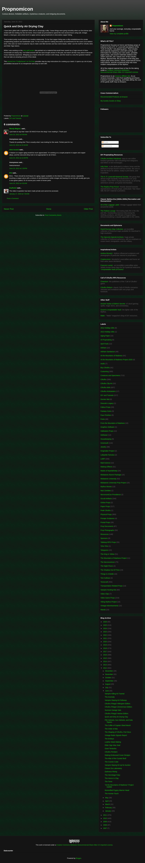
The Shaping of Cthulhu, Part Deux (118, 732)
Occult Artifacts (106, 499)
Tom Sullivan (105, 578)
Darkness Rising (111, 772)
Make (103, 316)
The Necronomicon (108, 562)
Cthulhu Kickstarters (108, 391)
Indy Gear (104, 167)
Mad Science (105, 463)
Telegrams (104, 550)
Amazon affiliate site (122, 76)
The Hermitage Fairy (112, 775)
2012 (105, 668)
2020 (105, 642)
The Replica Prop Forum (110, 187)
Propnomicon (17, 9)
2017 (105, 652)
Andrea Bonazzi (106, 253)
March (107, 804)
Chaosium (104, 282)
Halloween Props (107, 431)
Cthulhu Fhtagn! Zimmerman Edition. (118, 707)
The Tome (108, 782)
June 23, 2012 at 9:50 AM (18, 134)
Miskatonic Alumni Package (111, 475)
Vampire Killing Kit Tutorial (114, 694)
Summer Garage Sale (113, 710)
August (108, 684)
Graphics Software (107, 427)
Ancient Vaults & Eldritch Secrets (113, 304)
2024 (105, 628)
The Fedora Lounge (108, 211)
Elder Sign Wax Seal (112, 745)
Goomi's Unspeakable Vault (111, 310)
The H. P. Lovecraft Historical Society (114, 177)
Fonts (103, 419)
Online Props (105, 503)
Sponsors (104, 538)
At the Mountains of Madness (111, 356)
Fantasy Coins (106, 411)
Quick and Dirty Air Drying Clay (116, 717)
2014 (105, 661)
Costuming (105, 371)
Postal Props (105, 522)
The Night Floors (107, 566)
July (107, 687)
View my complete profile (119, 34)
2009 (105, 822)
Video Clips (105, 594)
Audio (103, 364)
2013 (105, 665)
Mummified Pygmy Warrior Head (117, 790)
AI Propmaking (106, 340)
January (108, 811)
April (107, 801)
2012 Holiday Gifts (107, 328)
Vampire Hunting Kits (108, 590)
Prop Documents (107, 526)
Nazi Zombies (106, 491)
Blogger (78, 858)
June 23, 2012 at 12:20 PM (18, 158)
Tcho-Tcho (104, 546)
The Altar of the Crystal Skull (115, 758)
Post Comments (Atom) (53, 215)
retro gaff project (28, 50)
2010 (105, 818)
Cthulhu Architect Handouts (111, 159)
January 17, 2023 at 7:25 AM (19, 194)
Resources (105, 534)
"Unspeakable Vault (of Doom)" (112, 269)
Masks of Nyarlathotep (109, 471)
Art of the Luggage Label (110, 205)
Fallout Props (105, 407)
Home (48, 209)
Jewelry (103, 447)
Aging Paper (105, 336)
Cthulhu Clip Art (106, 383)
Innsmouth (104, 443)
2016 (105, 655)
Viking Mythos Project (109, 602)
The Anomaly (110, 697)
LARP (103, 459)
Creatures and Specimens (110, 375)
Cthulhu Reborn (106, 287)
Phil (10, 173)
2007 (105, 828)
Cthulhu (103, 379)
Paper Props (105, 506)
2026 (105, 622)
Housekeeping (106, 439)
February (108, 808)
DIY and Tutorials (15, 118)
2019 (105, 645)
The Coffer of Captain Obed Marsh (118, 725)
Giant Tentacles (110, 748)
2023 (105, 632)
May (107, 798)
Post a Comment (13, 198)
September (109, 681)
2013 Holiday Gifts (107, 332)
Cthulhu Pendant (111, 752)
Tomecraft (104, 582)
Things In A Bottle (107, 574)
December (109, 671)
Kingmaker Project (107, 451)
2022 (105, 635)
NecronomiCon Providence (111, 495)
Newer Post (9, 209)
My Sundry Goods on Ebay (111, 101)
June (107, 691)
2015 (105, 658)
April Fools (105, 344)
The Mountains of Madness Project (114, 558)
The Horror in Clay (112, 778)
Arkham (103, 348)
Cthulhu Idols (105, 387)
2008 (105, 825)
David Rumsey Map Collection (112, 229)
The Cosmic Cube (111, 762)
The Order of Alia (111, 729)
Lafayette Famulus (107, 455)
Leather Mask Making (113, 742)
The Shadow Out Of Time (110, 570)
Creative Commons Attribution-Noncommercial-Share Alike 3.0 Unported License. (119, 71)
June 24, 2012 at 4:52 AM (18, 183)
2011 (105, 815)
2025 (105, 625)
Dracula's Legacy (107, 403)
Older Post (88, 209)
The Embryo (109, 739)
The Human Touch (112, 793)
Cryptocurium (106, 259)
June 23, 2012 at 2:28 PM (18, 168)
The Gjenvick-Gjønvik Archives (112, 237)
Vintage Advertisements (109, 606)
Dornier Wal (105, 399)
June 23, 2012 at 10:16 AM (18, 145)
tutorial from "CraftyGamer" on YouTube (21, 61)
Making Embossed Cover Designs (117, 755)
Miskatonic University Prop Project (113, 483)
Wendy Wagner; (15, 129)
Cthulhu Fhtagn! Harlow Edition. (117, 713)
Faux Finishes (106, 415)
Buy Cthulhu (105, 368)
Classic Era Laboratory (113, 768)
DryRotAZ (13, 188)
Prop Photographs (107, 530)
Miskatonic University (108, 479)
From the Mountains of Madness (113, 423)
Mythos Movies (106, 487)
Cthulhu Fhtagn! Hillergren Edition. (118, 704)
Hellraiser (104, 435)
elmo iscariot (14, 150)
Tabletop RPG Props (108, 542)
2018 (105, 648)
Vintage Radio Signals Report (116, 735)
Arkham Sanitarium (108, 352)
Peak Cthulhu (106, 510)
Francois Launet (107, 265)
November (109, 674)
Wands (103, 610)
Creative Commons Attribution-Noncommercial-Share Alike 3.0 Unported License (84, 845)
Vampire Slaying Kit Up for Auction (117, 765)
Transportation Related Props (112, 586)
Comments (107, 146)
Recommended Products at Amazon (114, 97)
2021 (105, 638)
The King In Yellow (107, 554)
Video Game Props (108, 598)
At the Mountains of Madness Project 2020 (116, 360)
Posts (105, 142)
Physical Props (106, 514)
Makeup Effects (106, 467)
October (108, 678)
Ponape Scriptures (107, 518)
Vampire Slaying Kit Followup (116, 700)
